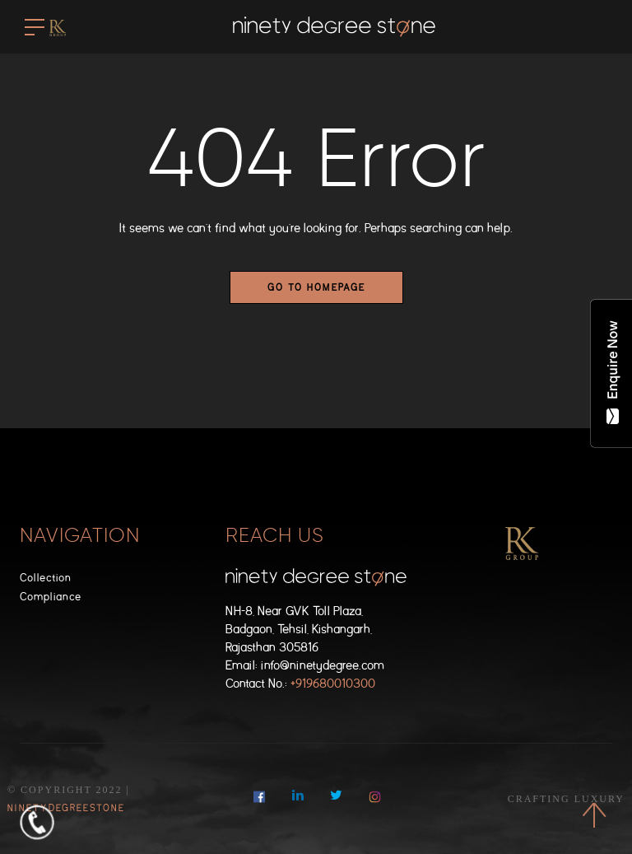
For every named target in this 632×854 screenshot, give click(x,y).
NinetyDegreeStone (66, 808)
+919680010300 (332, 684)
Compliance (50, 597)
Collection (46, 578)
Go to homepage (316, 287)
